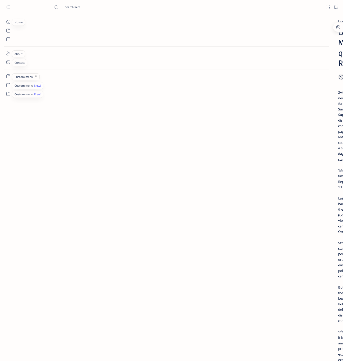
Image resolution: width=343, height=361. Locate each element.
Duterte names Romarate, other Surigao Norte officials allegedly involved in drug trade (271, 129)
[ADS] (253, 239)
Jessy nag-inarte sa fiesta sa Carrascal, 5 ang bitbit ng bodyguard (268, 105)
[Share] (223, 45)
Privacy (271, 264)
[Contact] (8, 62)
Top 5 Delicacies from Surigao (269, 74)
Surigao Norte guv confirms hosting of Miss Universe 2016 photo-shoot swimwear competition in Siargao (269, 155)
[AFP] (285, 239)
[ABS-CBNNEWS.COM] (253, 228)
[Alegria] (261, 118)
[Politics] (76, 21)
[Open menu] (8, 7)
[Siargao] (84, 300)
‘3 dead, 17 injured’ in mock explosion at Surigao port (267, 179)
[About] (8, 53)
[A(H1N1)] (253, 217)
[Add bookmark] (212, 45)
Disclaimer (256, 264)
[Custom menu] (8, 76)
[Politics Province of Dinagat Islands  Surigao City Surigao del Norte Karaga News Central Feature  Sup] (253, 206)
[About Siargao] (285, 217)
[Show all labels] (248, 249)
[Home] (8, 21)
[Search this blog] (86, 7)
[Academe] (285, 228)
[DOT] (262, 142)
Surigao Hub (61, 352)
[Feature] (263, 68)
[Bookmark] (336, 7)
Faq (283, 264)
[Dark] (328, 7)
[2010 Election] (285, 206)
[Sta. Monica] (104, 300)
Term (242, 264)
